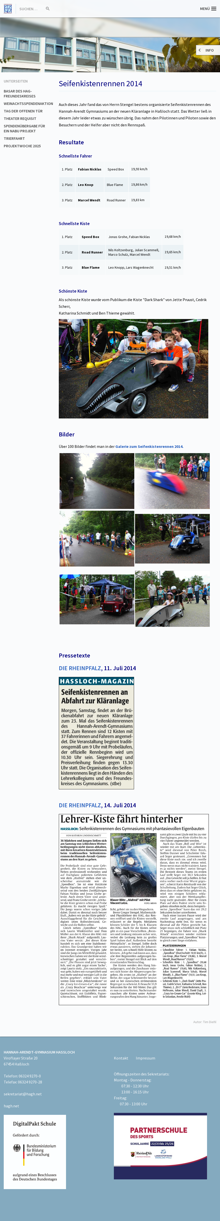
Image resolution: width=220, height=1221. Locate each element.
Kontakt (121, 1058)
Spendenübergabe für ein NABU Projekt (24, 128)
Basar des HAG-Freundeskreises (20, 93)
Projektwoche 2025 (22, 145)
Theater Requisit (20, 118)
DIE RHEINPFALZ (80, 668)
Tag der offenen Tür (23, 110)
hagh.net (11, 1105)
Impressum (145, 1058)
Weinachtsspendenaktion (28, 103)
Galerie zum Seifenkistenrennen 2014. (149, 446)
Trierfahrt (14, 138)
